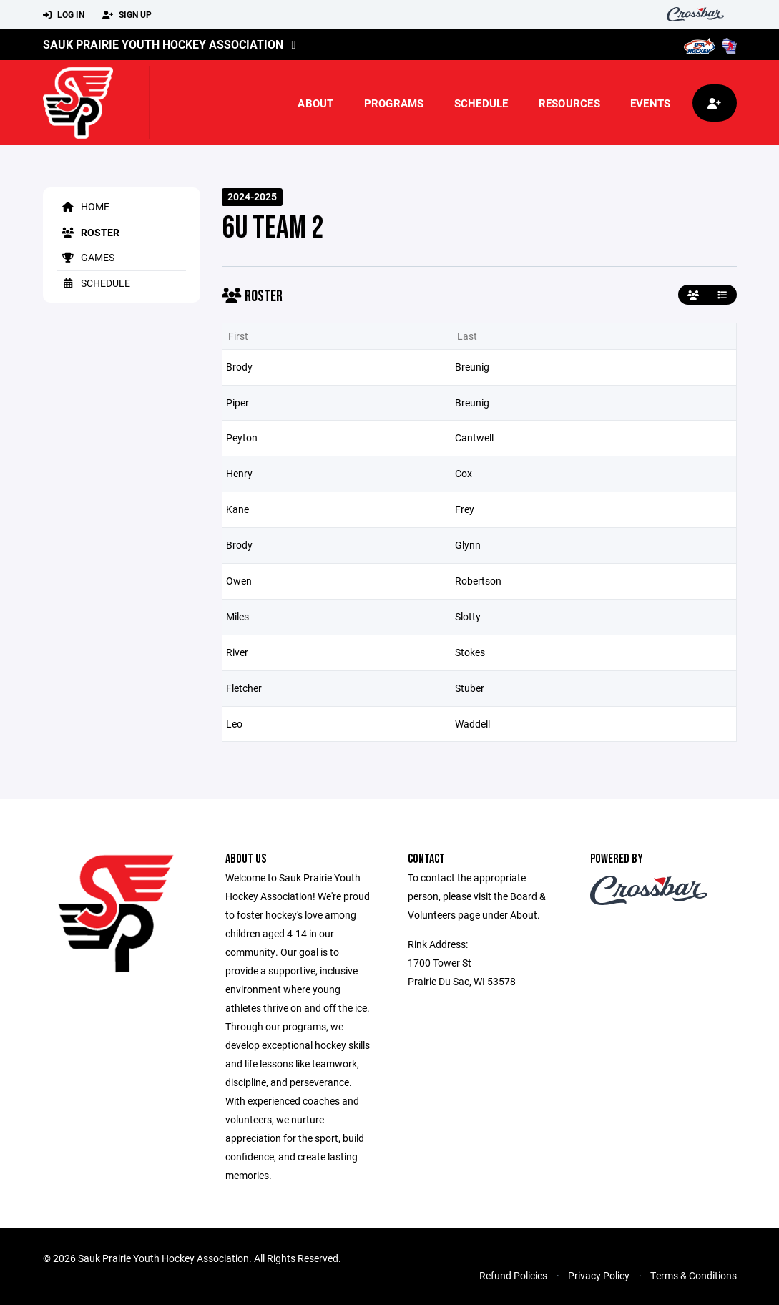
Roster (88, 232)
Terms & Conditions (693, 1275)
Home (83, 206)
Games (85, 257)
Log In (63, 15)
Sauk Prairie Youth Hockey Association (163, 44)
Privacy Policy (598, 1275)
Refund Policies (513, 1275)
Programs (394, 103)
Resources (569, 103)
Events (650, 103)
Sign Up (127, 15)
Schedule (481, 103)
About (315, 103)
